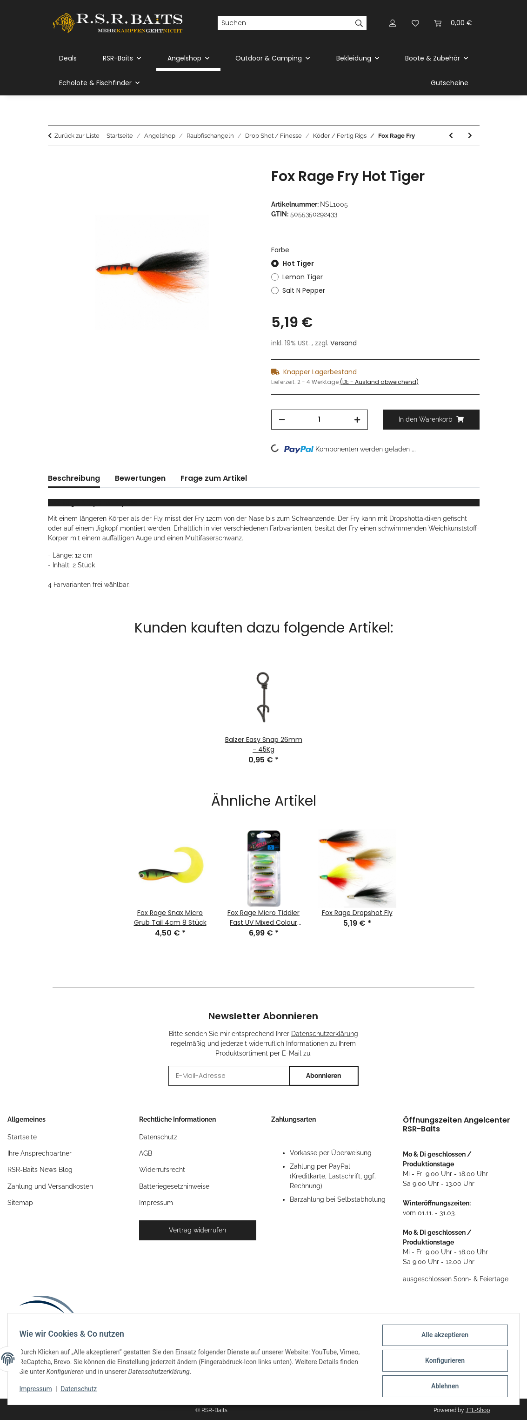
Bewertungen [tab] (140, 478)
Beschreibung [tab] (74, 478)
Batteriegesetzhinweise (174, 1186)
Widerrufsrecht (162, 1169)
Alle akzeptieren (441, 1338)
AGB (145, 1153)
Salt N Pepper (303, 290)
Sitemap (20, 1202)
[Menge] (319, 419)
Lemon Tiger (302, 277)
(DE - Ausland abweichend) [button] (379, 382)
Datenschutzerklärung (324, 1033)
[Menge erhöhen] (357, 419)
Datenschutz (82, 1391)
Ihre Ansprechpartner (39, 1153)
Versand (343, 343)
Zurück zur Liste (77, 135)
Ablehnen (441, 1387)
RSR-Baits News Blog (40, 1169)
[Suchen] (284, 23)
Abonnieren (323, 1075)
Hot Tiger (298, 263)
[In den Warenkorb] (55, 163)
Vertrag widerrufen (197, 1230)
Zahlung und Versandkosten (50, 1186)
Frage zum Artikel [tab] (213, 478)
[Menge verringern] (282, 419)
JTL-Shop (478, 1410)
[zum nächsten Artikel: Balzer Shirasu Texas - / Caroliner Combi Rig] (470, 136)
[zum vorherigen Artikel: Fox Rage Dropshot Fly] (450, 136)
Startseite (22, 1137)
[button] (393, 23)
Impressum (39, 1391)
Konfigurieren (441, 1362)
